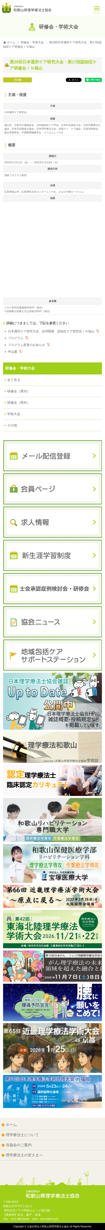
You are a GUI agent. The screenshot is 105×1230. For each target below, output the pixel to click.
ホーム (9, 42)
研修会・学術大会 (32, 42)
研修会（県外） (18, 402)
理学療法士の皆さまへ (24, 1155)
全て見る (13, 380)
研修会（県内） (18, 391)
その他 (17, 79)
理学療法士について (22, 1135)
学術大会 (13, 414)
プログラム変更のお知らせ (26, 345)
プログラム (15, 338)
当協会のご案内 (19, 1145)
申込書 (12, 351)
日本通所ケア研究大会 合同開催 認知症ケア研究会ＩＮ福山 (51, 331)
